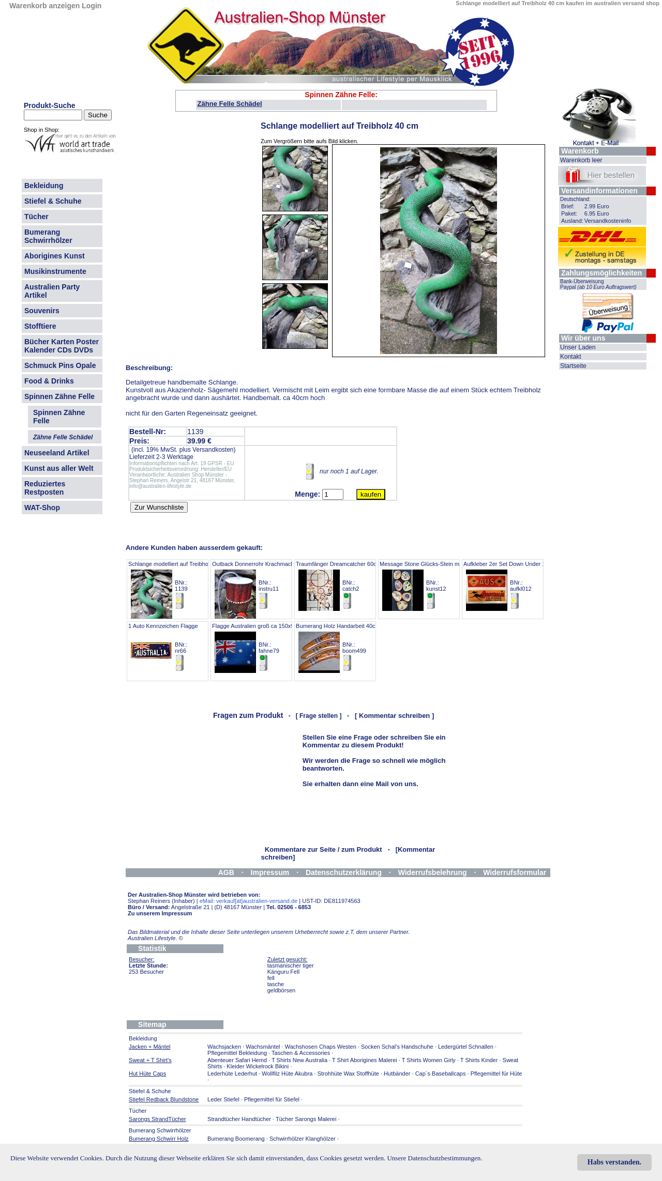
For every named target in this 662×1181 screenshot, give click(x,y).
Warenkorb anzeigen (44, 6)
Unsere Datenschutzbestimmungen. (434, 1158)
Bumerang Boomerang (236, 1139)
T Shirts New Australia (299, 1060)
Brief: (568, 206)
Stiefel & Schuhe (52, 201)
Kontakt (570, 356)
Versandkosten (212, 449)
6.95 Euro (596, 213)
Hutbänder (398, 1073)
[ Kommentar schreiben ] (394, 715)
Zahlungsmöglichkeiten (601, 273)
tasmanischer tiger (290, 965)
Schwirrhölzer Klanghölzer (302, 1139)
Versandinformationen (599, 191)
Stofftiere (40, 326)
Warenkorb (580, 151)
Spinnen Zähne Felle (59, 396)
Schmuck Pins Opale (60, 365)
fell (271, 978)
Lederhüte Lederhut (232, 1073)
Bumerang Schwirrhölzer (48, 236)
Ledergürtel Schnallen (465, 1047)
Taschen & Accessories (301, 1053)
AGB (226, 872)
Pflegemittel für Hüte (496, 1073)
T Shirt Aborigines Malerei (364, 1060)
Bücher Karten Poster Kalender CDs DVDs (61, 346)
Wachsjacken (224, 1047)
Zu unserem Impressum (160, 913)
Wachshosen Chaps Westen (320, 1047)
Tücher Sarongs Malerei (306, 1119)
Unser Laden (578, 347)
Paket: (569, 213)
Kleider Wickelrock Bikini (258, 1066)
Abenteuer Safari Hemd (237, 1060)
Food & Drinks (49, 381)
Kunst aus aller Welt (59, 468)
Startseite (573, 366)
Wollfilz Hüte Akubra (287, 1073)
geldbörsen (281, 990)
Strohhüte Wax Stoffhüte (348, 1073)
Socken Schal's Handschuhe (397, 1047)
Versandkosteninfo (607, 221)
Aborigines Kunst (54, 256)
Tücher (36, 216)
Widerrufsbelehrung (432, 872)
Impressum (270, 872)
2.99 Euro (596, 206)
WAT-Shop (42, 507)
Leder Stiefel (224, 1099)
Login (91, 6)
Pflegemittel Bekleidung (237, 1053)
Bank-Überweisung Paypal (598, 284)
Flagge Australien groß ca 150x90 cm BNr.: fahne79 (259, 647)
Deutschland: (575, 199)
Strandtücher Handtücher (239, 1119)
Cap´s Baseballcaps (440, 1073)
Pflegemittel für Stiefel (271, 1099)
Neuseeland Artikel (56, 453)
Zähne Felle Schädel (230, 104)
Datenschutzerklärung (344, 872)
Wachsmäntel (263, 1047)
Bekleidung (43, 185)
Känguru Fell (283, 972)
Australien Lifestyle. (155, 938)
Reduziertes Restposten (44, 488)
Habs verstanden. (614, 1162)
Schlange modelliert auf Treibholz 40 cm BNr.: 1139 (179, 585)
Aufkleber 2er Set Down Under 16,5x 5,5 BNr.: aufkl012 (514, 585)
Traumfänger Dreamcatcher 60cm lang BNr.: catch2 (345, 585)
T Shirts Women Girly (429, 1060)
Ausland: (572, 221)
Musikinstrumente (55, 271)
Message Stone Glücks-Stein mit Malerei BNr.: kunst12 (431, 585)
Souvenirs (41, 310)
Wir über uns (583, 338)
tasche (275, 984)
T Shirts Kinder (479, 1060)
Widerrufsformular (514, 872)
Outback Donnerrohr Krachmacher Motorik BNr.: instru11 (265, 585)
